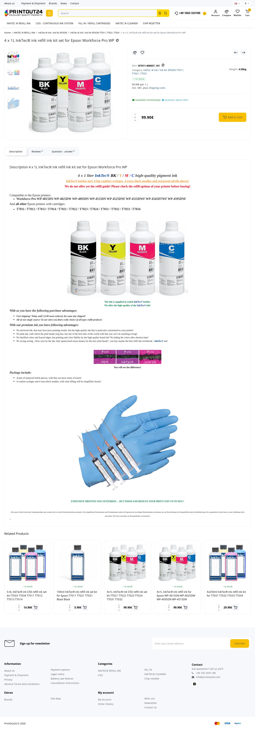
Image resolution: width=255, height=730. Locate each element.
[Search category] (160, 13)
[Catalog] (49, 13)
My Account (104, 699)
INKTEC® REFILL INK (109, 670)
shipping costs (157, 87)
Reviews (37, 151)
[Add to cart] (35, 607)
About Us (9, 670)
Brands (53, 3)
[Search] (165, 13)
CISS (100, 675)
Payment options (60, 669)
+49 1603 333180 (187, 13)
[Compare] (135, 52)
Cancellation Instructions (65, 683)
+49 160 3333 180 (204, 673)
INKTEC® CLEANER (155, 674)
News (64, 3)
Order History (105, 704)
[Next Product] (243, 52)
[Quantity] (135, 117)
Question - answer (63, 151)
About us (9, 3)
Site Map (56, 698)
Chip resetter (151, 678)
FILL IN (148, 669)
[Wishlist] (142, 52)
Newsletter (150, 703)
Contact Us (150, 707)
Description (15, 151)
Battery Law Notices (62, 678)
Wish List (149, 698)
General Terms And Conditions (21, 684)
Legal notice (57, 674)
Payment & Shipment (33, 3)
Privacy (8, 679)
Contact (74, 3)
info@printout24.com (206, 677)
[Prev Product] (236, 52)
